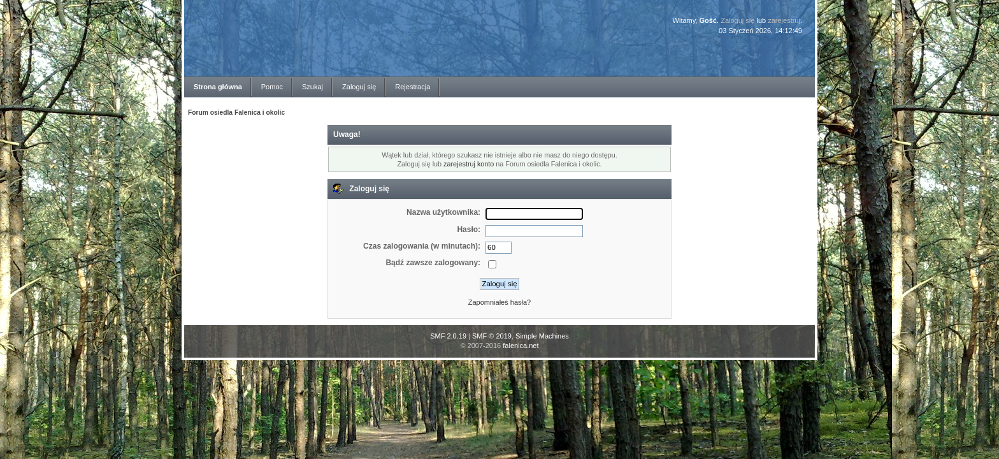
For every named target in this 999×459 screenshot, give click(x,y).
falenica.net (520, 345)
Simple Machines (542, 336)
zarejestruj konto (468, 164)
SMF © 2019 (492, 336)
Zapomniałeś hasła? (499, 302)
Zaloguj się (737, 20)
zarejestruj (784, 20)
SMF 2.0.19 (448, 336)
